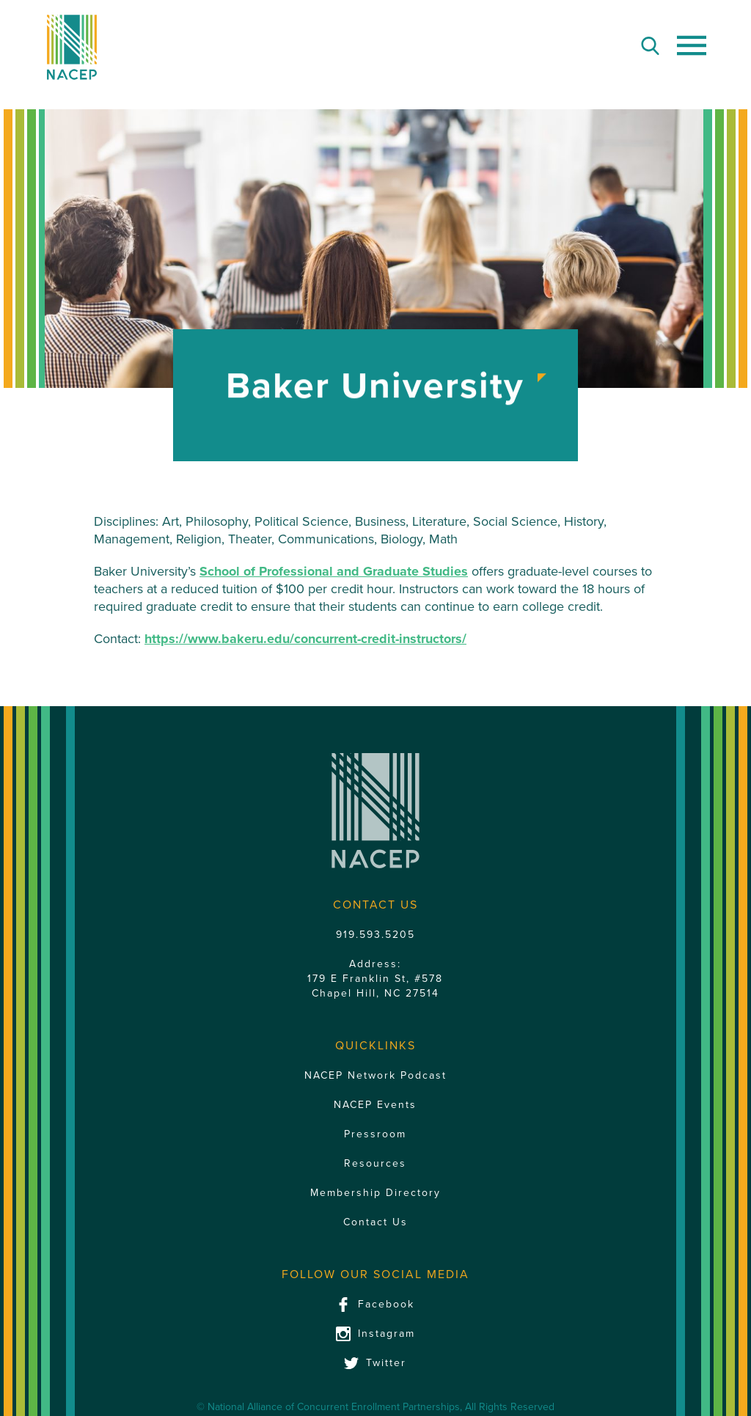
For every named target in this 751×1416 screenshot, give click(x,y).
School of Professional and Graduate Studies (333, 571)
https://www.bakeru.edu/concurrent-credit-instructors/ (305, 639)
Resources (375, 1163)
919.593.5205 (375, 934)
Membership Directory (375, 1192)
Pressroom (375, 1134)
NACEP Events (375, 1104)
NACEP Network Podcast (375, 1075)
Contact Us (375, 1222)
